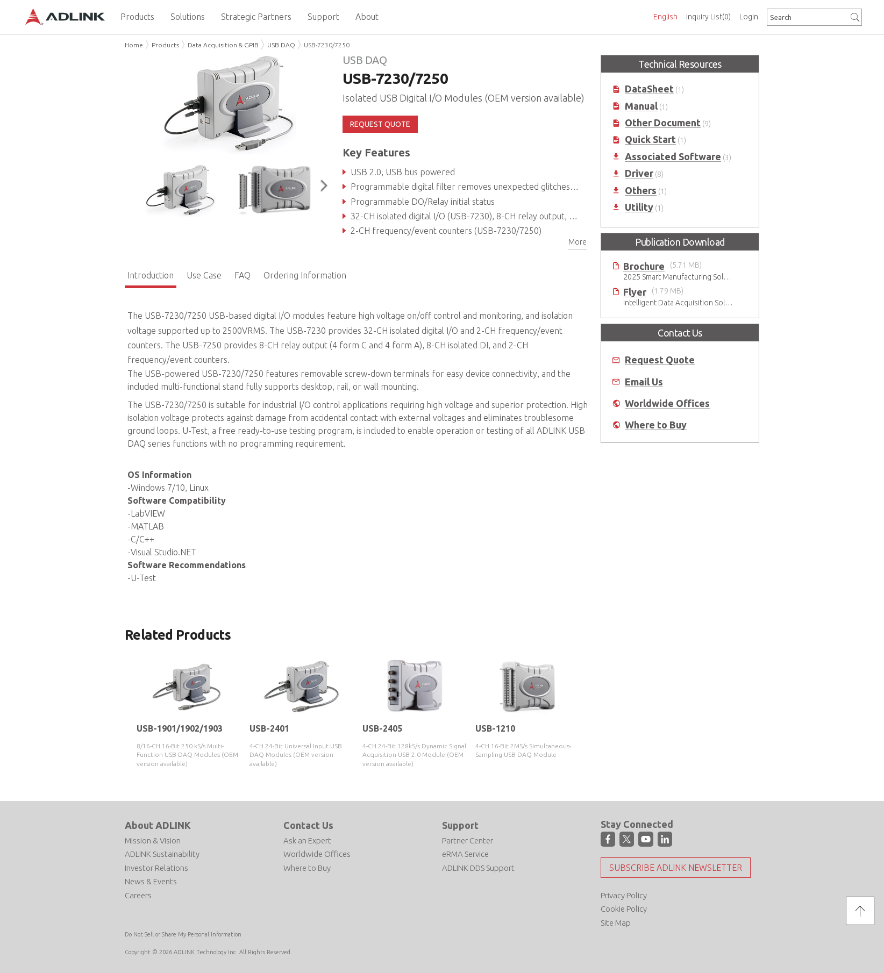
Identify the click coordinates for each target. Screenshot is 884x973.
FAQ (242, 275)
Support (460, 825)
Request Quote (660, 360)
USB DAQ (281, 44)
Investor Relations (156, 867)
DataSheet (649, 89)
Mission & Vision (153, 840)
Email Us (644, 382)
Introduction (150, 275)
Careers (138, 895)
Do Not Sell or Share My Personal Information (183, 934)
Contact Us (308, 825)
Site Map (616, 922)
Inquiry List (708, 16)
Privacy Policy (624, 895)
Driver (639, 173)
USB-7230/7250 (327, 44)
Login (748, 16)
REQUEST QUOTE (380, 124)
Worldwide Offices (667, 403)
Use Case (204, 275)
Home (134, 44)
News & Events (151, 881)
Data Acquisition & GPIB (223, 44)
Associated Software (673, 157)
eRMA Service (465, 853)
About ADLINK (158, 825)
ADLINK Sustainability (162, 853)
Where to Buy (656, 425)
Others (641, 190)
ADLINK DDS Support (478, 867)
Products (165, 44)
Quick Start (650, 139)
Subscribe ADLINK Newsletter (675, 867)
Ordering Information (304, 275)
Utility (639, 207)
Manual (641, 106)
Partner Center (467, 840)
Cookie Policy (624, 908)
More (577, 242)
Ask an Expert (307, 840)
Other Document (663, 123)
